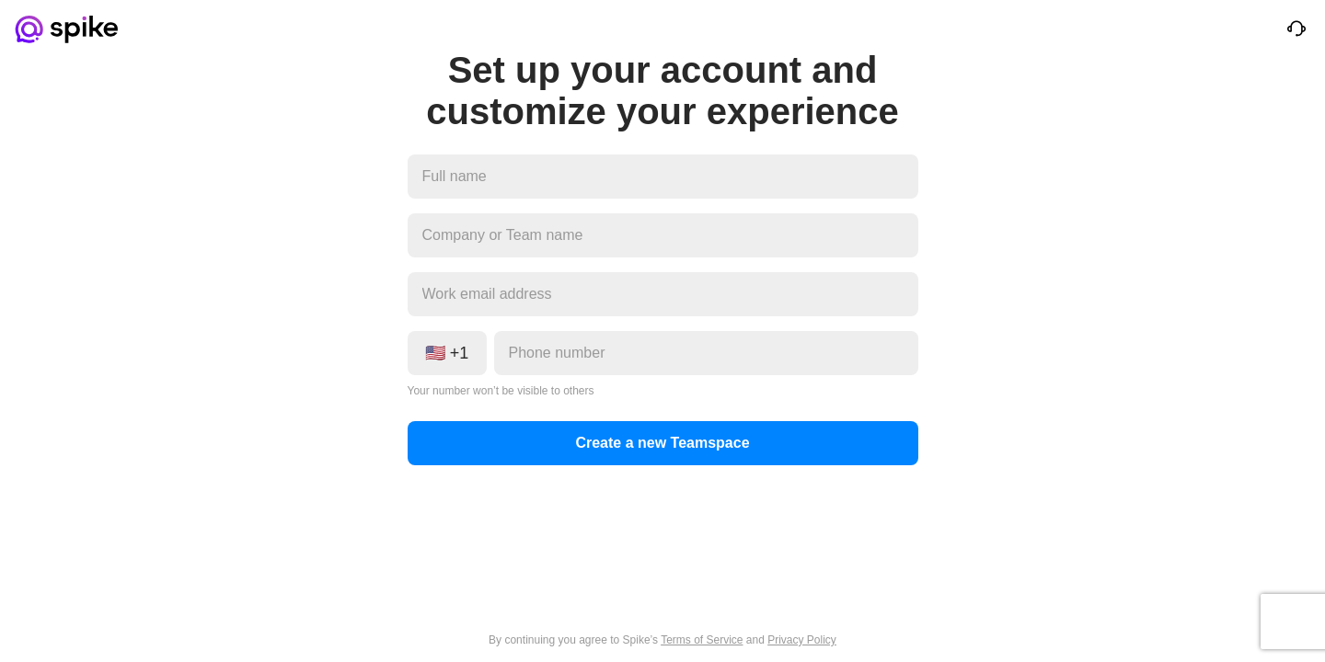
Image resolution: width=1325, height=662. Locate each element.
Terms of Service (702, 639)
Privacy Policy (801, 639)
